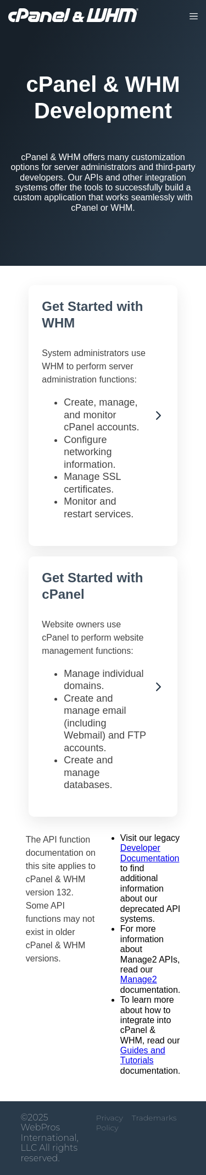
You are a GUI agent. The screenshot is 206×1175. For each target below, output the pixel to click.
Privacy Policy (109, 1123)
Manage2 (138, 979)
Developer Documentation (150, 852)
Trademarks (154, 1118)
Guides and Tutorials (142, 1055)
